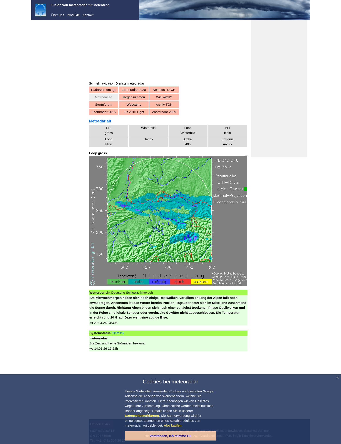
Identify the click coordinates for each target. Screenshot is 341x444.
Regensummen (134, 97)
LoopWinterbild (188, 130)
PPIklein (227, 130)
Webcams (134, 104)
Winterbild (148, 128)
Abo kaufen (43, 67)
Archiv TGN (164, 104)
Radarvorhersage (103, 90)
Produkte (73, 15)
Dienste (44, 45)
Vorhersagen (48, 90)
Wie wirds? (164, 97)
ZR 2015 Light (134, 112)
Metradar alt (103, 97)
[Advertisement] (168, 50)
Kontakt (88, 15)
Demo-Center (49, 39)
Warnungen (47, 97)
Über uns (57, 15)
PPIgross (109, 130)
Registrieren (43, 61)
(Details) (118, 333)
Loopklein (108, 141)
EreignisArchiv (227, 141)
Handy (148, 139)
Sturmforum (103, 104)
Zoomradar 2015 (104, 112)
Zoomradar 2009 (164, 112)
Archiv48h (187, 141)
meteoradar (47, 32)
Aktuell (44, 84)
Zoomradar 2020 (134, 90)
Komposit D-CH (164, 90)
